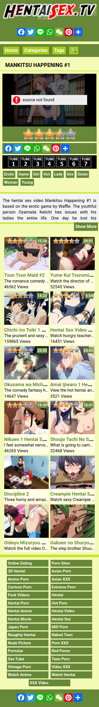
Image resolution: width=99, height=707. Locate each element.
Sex (70, 174)
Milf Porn (60, 627)
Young (27, 182)
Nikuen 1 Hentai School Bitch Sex (39, 439)
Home (11, 50)
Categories (35, 50)
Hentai (57, 595)
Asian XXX (61, 579)
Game (23, 174)
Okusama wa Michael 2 (28, 384)
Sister (83, 174)
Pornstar (15, 650)
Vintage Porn (19, 667)
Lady (58, 174)
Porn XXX (60, 643)
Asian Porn (61, 571)
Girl (36, 174)
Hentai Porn (18, 603)
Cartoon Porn (20, 587)
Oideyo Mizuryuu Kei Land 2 (33, 542)
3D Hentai (16, 571)
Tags (59, 50)
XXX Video (39, 683)
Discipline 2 (16, 494)
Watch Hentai (63, 674)
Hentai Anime (20, 611)
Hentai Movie (19, 619)
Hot (46, 174)
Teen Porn (61, 659)
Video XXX (61, 667)
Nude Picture (19, 643)
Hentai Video (63, 611)
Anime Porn (18, 579)
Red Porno (61, 650)
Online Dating (20, 563)
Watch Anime (19, 674)
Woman (10, 182)
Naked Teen (62, 634)
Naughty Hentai (22, 634)
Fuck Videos (19, 595)
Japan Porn (18, 627)
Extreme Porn (64, 587)
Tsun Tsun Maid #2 (24, 275)
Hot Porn (59, 603)
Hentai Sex (61, 619)
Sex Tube (16, 659)
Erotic (9, 174)
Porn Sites (61, 563)
